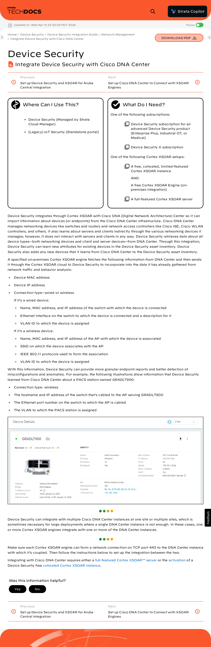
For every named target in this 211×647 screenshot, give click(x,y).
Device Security (32, 34)
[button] (208, 518)
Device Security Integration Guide (72, 34)
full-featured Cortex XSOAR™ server (126, 560)
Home (12, 34)
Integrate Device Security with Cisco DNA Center (47, 38)
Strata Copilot (187, 11)
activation (176, 560)
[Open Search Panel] (154, 11)
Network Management (118, 34)
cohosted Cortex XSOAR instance (71, 565)
